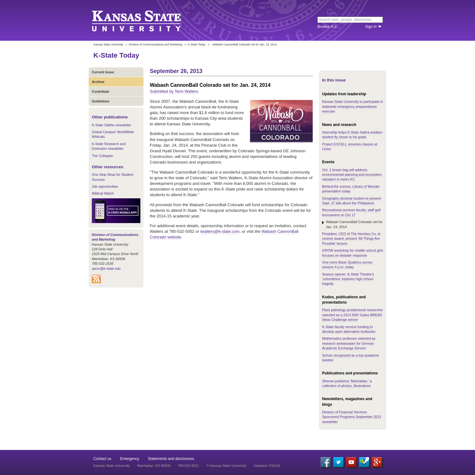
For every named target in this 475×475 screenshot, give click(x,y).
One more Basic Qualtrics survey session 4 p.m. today (347, 264)
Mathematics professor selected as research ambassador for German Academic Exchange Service (348, 343)
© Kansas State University (226, 465)
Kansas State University (144, 20)
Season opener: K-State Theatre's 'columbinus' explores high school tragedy (348, 279)
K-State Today (196, 44)
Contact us (102, 459)
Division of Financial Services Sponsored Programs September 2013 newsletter (351, 417)
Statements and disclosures (171, 459)
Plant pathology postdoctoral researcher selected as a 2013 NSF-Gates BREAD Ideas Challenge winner (352, 314)
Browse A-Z (327, 26)
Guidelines (100, 101)
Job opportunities (105, 186)
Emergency (129, 459)
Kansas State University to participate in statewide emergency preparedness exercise (352, 106)
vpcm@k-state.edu (106, 268)
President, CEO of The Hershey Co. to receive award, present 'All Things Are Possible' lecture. (351, 238)
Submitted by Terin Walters (174, 91)
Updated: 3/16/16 (267, 465)
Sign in (371, 26)
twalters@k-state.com (219, 231)
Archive (98, 82)
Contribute (100, 91)
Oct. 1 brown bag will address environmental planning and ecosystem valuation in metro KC (352, 174)
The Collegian (102, 156)
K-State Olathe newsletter (111, 125)
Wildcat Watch (103, 193)
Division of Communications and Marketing (155, 44)
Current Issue (103, 72)
